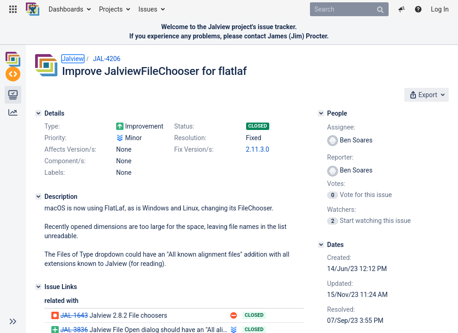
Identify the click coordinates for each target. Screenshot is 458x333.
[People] (321, 113)
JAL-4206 (107, 58)
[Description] (38, 196)
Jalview (73, 58)
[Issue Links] (38, 287)
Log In (440, 9)
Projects (111, 9)
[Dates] (321, 244)
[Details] (38, 113)
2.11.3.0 (257, 149)
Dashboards (66, 9)
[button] (13, 9)
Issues (147, 9)
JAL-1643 (74, 315)
